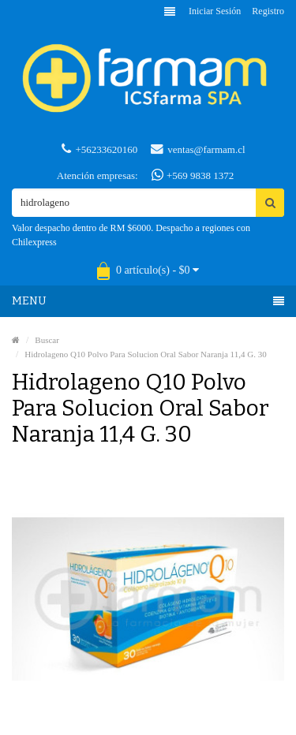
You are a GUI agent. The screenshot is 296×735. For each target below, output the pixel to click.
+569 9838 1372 (193, 175)
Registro (268, 11)
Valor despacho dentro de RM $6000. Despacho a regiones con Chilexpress (131, 235)
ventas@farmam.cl (198, 149)
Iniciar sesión (215, 11)
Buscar (47, 340)
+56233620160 (99, 149)
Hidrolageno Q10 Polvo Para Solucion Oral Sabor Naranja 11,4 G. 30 (145, 354)
